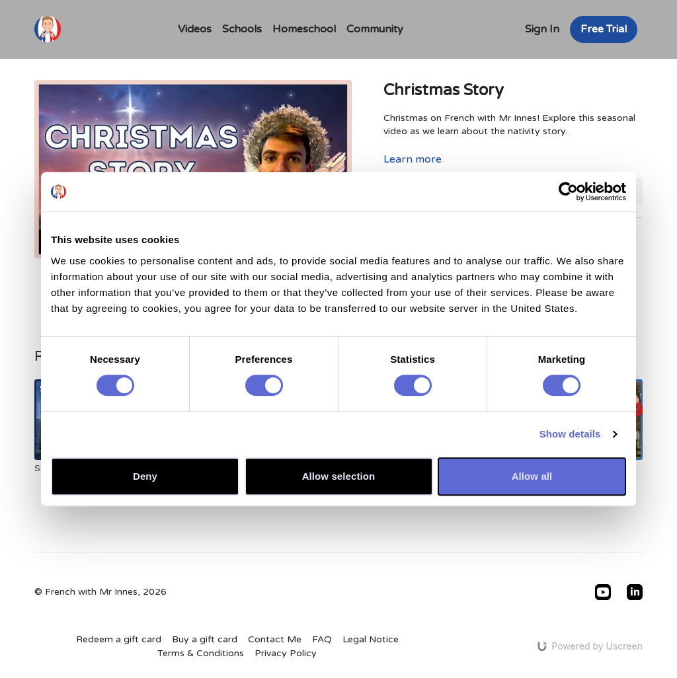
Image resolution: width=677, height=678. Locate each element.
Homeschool (304, 29)
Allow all (532, 476)
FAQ (322, 639)
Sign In (542, 29)
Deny (145, 476)
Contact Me (274, 639)
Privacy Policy (286, 653)
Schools (242, 29)
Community (374, 29)
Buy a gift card (204, 639)
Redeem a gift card (118, 639)
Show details (570, 433)
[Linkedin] (635, 592)
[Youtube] (603, 592)
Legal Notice (370, 639)
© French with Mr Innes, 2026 (100, 592)
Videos (195, 29)
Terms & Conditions (200, 653)
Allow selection (339, 476)
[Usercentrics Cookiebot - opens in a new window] (568, 192)
